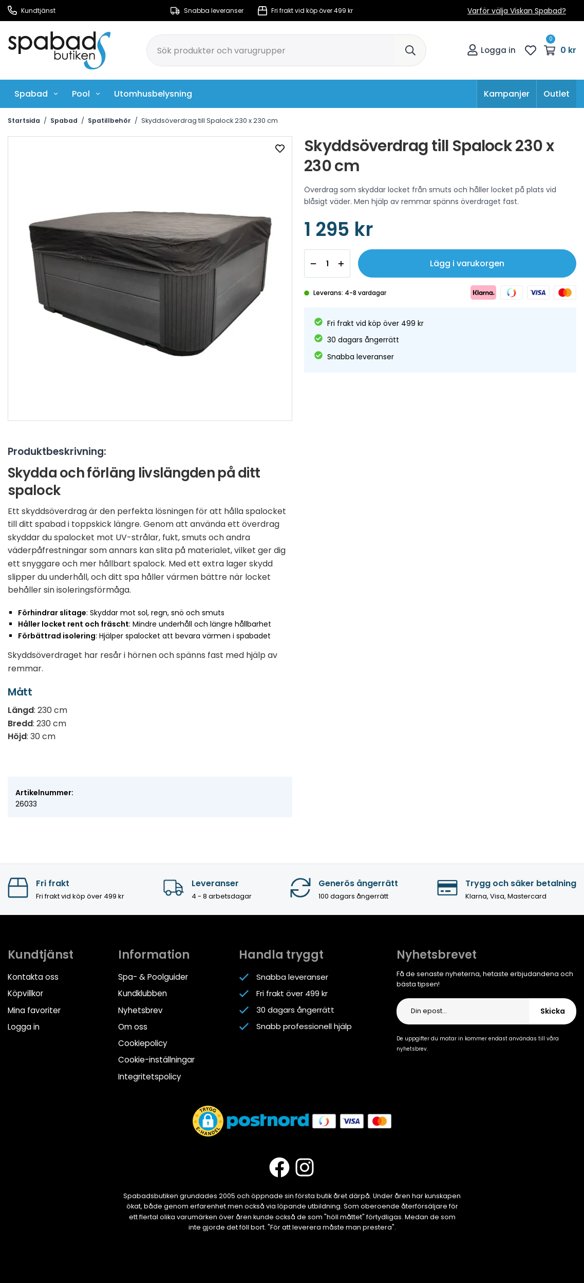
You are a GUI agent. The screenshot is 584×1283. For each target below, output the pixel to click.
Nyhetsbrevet (437, 955)
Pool (86, 94)
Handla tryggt (281, 955)
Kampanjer (507, 94)
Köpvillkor (25, 993)
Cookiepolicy (142, 1042)
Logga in (491, 50)
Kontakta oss (33, 977)
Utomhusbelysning (153, 94)
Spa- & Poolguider (152, 977)
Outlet (556, 94)
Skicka (552, 1011)
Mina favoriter (34, 1009)
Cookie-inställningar (156, 1059)
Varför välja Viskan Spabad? (516, 11)
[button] (208, 1120)
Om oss (132, 1026)
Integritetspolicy (149, 1075)
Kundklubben (142, 993)
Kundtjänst (31, 10)
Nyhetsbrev (140, 1009)
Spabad (36, 94)
